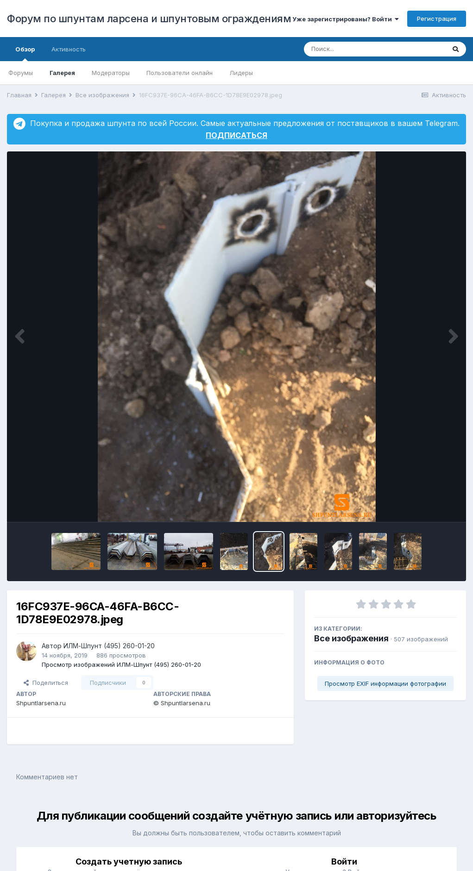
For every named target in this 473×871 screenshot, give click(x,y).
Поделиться (46, 682)
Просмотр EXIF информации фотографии (385, 683)
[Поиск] (357, 49)
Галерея (62, 72)
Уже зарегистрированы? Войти (345, 19)
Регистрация (436, 18)
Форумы (20, 72)
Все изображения (351, 638)
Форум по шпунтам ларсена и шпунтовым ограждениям (149, 19)
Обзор (25, 53)
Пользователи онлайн (179, 72)
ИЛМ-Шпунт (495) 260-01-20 (109, 646)
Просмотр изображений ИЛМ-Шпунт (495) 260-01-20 (121, 664)
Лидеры (241, 72)
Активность (68, 49)
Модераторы (111, 72)
